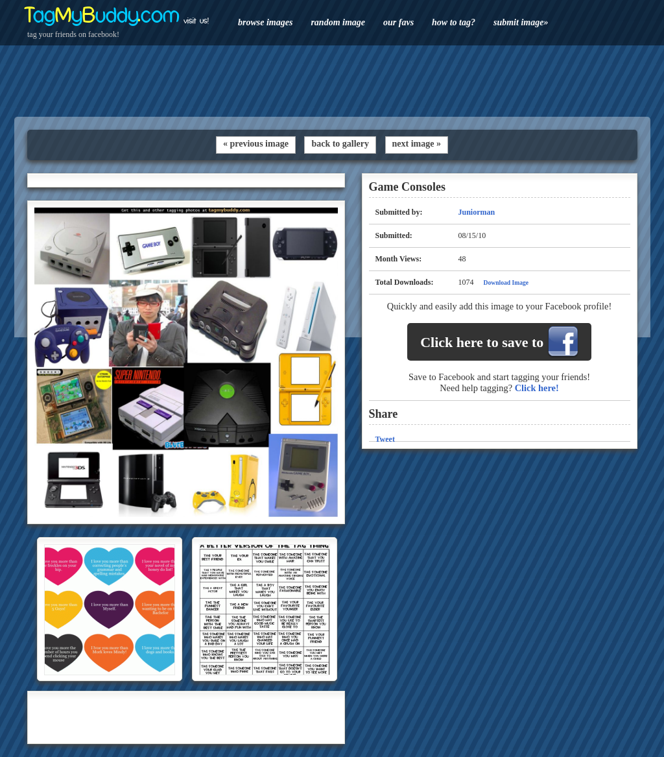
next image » (416, 144)
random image (338, 22)
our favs (398, 22)
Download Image (506, 282)
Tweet (385, 439)
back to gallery (340, 144)
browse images (265, 22)
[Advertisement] (332, 81)
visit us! (196, 20)
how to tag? (453, 22)
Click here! (537, 388)
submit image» (520, 22)
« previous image (256, 144)
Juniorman (476, 212)
